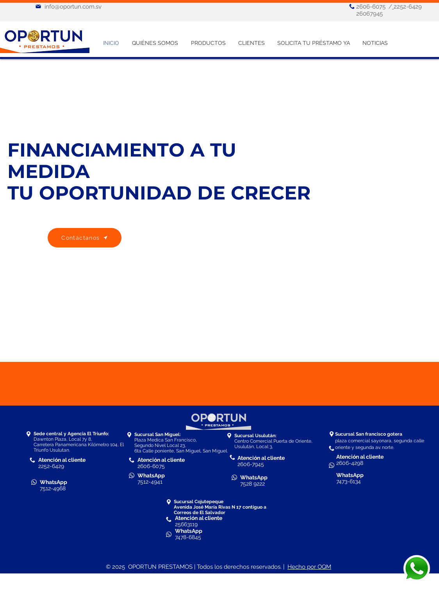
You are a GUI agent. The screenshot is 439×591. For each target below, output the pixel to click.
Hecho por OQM (309, 566)
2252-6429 (51, 466)
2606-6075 (370, 6)
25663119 (186, 524)
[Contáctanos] (84, 237)
